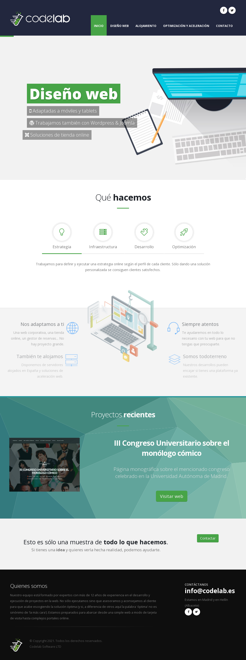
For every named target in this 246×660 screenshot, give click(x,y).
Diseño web (119, 26)
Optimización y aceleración (186, 26)
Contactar (207, 538)
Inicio (99, 26)
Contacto (224, 26)
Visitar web (171, 496)
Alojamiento (145, 26)
